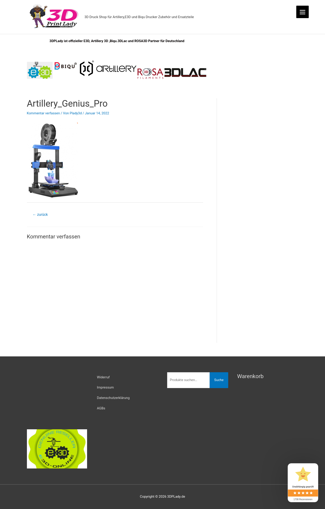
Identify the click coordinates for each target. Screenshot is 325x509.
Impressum (105, 388)
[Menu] (302, 12)
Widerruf (103, 377)
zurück (40, 215)
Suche (218, 380)
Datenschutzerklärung (113, 398)
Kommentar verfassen (43, 113)
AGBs (101, 409)
